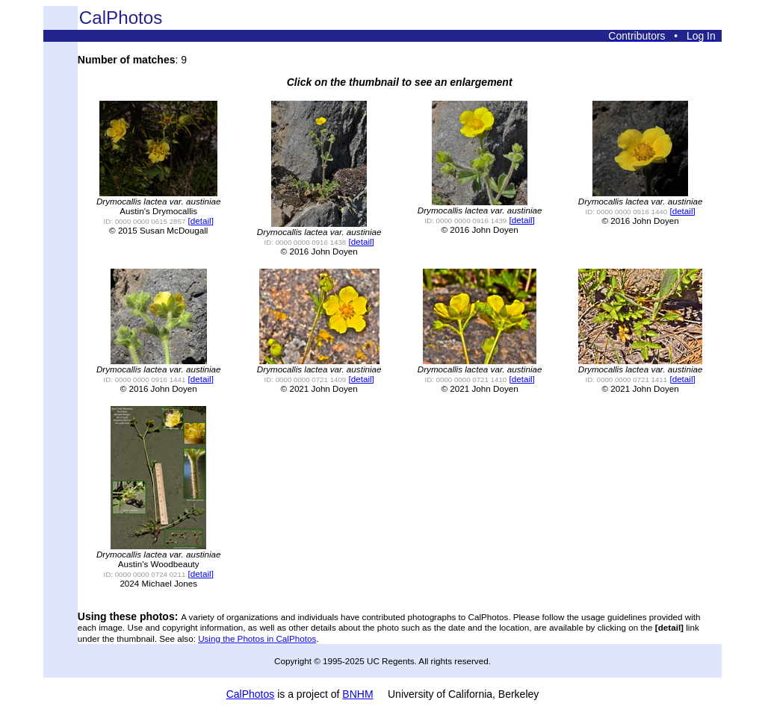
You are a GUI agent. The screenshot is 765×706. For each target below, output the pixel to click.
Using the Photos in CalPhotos (257, 638)
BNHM (357, 694)
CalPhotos (250, 694)
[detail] (201, 220)
